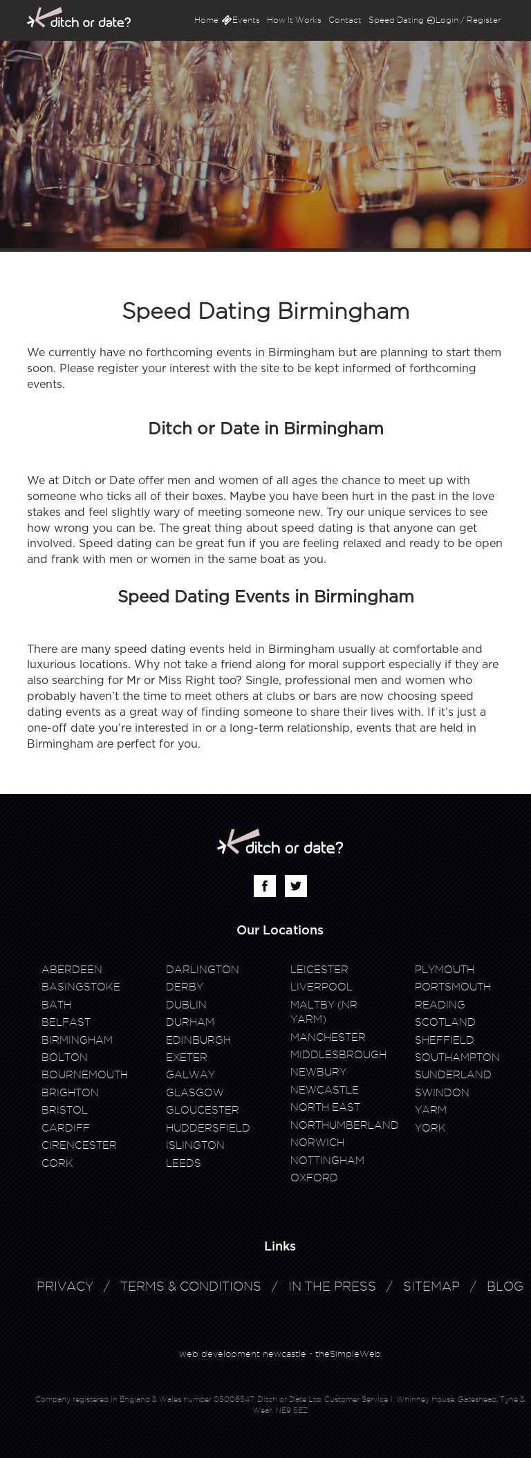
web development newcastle (242, 1353)
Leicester (319, 969)
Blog (505, 1286)
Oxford (314, 1177)
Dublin (186, 1005)
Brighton (70, 1092)
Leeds (183, 1163)
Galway (190, 1074)
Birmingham (77, 1040)
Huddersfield (208, 1128)
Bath (56, 1005)
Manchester (328, 1037)
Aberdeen (71, 969)
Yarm (431, 1110)
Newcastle (324, 1090)
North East (325, 1107)
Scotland (445, 1022)
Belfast (66, 1022)
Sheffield (444, 1040)
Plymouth (444, 969)
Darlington (202, 969)
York (430, 1128)
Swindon (442, 1092)
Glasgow (195, 1092)
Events (246, 19)
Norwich (317, 1142)
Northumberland (344, 1125)
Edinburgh (198, 1040)
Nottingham (327, 1160)
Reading (440, 1005)
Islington (195, 1145)
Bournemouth (84, 1074)
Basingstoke (80, 987)
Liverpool (321, 987)
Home (206, 19)
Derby (184, 987)
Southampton (457, 1057)
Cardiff (65, 1128)
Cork (57, 1163)
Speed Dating (396, 19)
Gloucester (202, 1110)
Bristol (64, 1110)
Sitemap (431, 1286)
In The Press (332, 1286)
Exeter (186, 1057)
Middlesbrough (338, 1054)
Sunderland (453, 1074)
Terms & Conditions (190, 1286)
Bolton (64, 1057)
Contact (345, 19)
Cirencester (79, 1145)
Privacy (65, 1286)
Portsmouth (453, 987)
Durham (190, 1022)
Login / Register (468, 19)
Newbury (318, 1072)
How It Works (294, 19)
